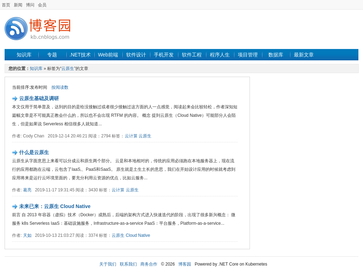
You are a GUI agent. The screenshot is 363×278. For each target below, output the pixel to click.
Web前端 (108, 55)
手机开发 (164, 55)
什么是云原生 (34, 152)
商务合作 (148, 264)
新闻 (18, 4)
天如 (27, 235)
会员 (42, 4)
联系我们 (128, 264)
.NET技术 (80, 55)
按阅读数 (59, 87)
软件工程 (192, 55)
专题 (52, 55)
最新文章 (304, 55)
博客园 (184, 264)
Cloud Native (138, 235)
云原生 (67, 68)
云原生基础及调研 (39, 98)
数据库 (275, 55)
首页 (6, 4)
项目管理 (248, 55)
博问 (30, 4)
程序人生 (220, 55)
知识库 (24, 55)
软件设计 (136, 55)
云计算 (131, 135)
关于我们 (107, 264)
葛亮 (27, 189)
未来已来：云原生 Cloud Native (54, 206)
